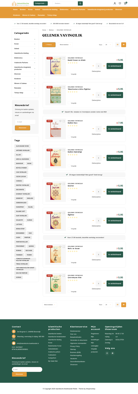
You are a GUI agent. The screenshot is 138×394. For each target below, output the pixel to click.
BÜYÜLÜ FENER (21, 167)
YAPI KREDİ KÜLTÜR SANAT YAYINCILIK (25, 267)
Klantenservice (75, 330)
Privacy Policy (75, 345)
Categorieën (40, 3)
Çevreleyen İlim (75, 277)
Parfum (27, 236)
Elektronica (64, 9)
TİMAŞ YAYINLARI (22, 263)
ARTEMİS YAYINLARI (23, 149)
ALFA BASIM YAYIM (22, 145)
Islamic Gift (20, 210)
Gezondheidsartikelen (77, 361)
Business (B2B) (75, 352)
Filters (49, 44)
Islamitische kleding (49, 9)
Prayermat (20, 245)
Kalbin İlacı (73, 122)
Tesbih (29, 254)
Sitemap (73, 349)
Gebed (37, 9)
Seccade (29, 249)
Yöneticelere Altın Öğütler (79, 88)
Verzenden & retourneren (78, 339)
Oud (30, 232)
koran (18, 276)
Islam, (30, 206)
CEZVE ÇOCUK (21, 176)
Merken (51, 29)
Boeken (23, 9)
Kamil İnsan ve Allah (77, 59)
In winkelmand (114, 65)
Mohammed (20, 232)
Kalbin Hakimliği (75, 151)
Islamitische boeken (55, 333)
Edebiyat (19, 197)
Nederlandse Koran (54, 345)
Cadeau (19, 180)
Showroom (74, 364)
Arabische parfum (54, 351)
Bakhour (19, 162)
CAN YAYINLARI (21, 171)
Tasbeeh (19, 254)
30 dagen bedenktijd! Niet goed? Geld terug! (87, 22)
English (30, 197)
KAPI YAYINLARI (21, 215)
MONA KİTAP (20, 228)
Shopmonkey (90, 388)
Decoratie (20, 189)
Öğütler (71, 214)
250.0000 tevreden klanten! (60, 22)
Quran (31, 245)
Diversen (118, 9)
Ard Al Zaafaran (22, 158)
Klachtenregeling (76, 355)
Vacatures (73, 358)
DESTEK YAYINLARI (22, 184)
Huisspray (20, 206)
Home (15, 9)
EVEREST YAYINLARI (23, 193)
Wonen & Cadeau (28, 14)
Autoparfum (52, 357)
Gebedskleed (21, 202)
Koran (30, 9)
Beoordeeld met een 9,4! (115, 22)
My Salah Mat (53, 360)
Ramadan (41, 14)
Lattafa (19, 223)
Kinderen (16, 14)
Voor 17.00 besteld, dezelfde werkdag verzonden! (30, 22)
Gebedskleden (53, 348)
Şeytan (71, 185)
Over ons (73, 333)
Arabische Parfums (78, 9)
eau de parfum (21, 272)
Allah (18, 154)
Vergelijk (73, 73)
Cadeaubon (52, 354)
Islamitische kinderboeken (57, 336)
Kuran (29, 219)
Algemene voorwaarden (78, 342)
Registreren (95, 333)
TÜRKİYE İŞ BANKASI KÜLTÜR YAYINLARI (23, 259)
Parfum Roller (22, 241)
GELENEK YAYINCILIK (64, 29)
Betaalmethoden (75, 336)
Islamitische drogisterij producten (100, 9)
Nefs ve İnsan (74, 248)
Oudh (18, 236)
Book (29, 162)
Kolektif (19, 219)
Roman (18, 249)
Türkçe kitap (52, 14)
